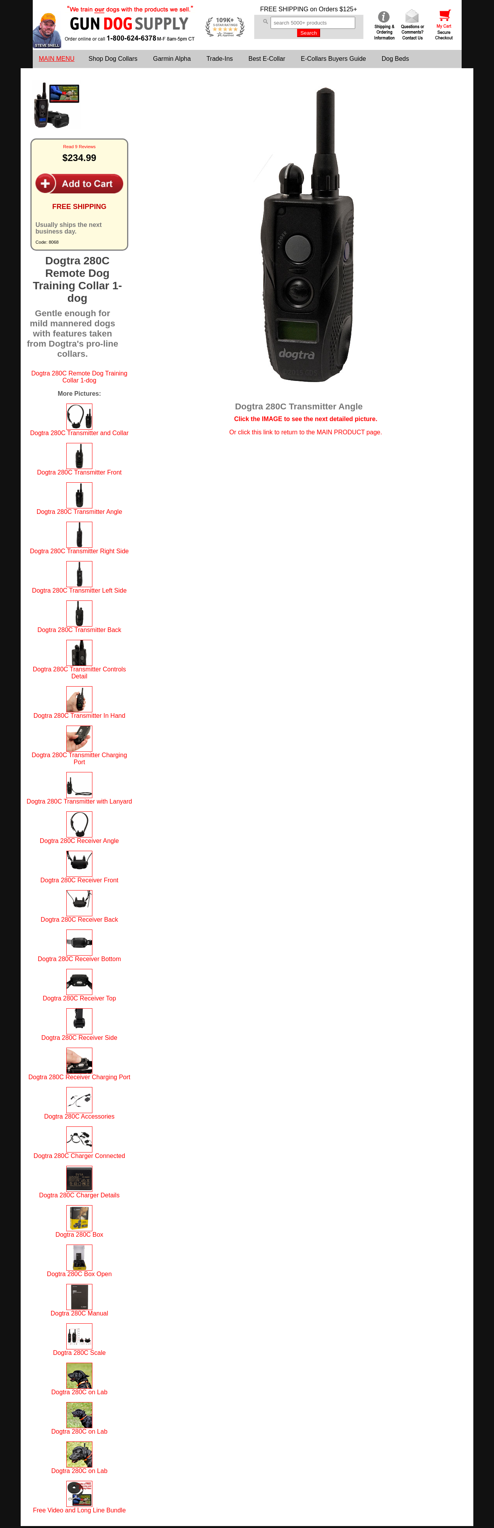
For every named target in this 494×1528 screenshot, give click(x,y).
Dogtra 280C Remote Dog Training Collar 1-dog (79, 377)
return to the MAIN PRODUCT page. (331, 432)
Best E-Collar (266, 58)
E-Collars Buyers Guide (333, 58)
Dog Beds (395, 58)
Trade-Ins (219, 58)
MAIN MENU (57, 58)
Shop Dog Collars (113, 58)
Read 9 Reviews (79, 146)
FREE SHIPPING (284, 9)
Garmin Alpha (172, 58)
